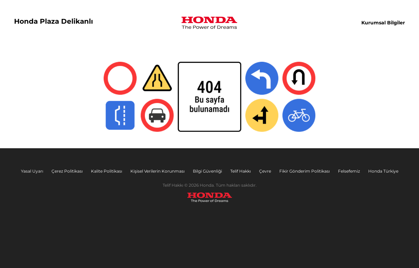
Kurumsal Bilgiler (383, 23)
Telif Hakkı (240, 171)
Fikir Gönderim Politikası (304, 171)
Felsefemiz (349, 171)
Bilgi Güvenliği (207, 171)
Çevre (265, 171)
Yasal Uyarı (32, 171)
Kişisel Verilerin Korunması (157, 171)
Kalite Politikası (106, 171)
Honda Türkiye (383, 171)
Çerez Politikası (67, 171)
